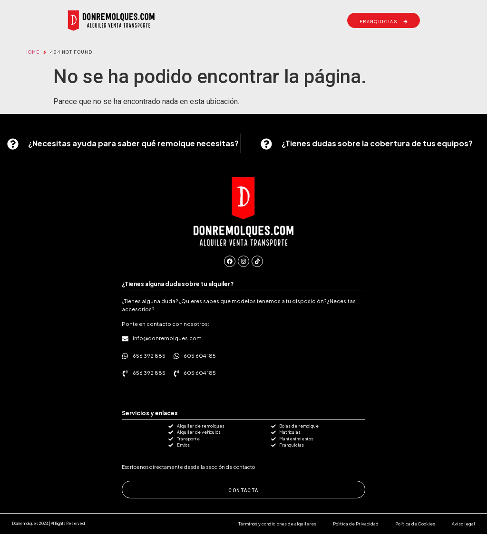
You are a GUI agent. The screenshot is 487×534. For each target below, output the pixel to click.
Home (31, 52)
